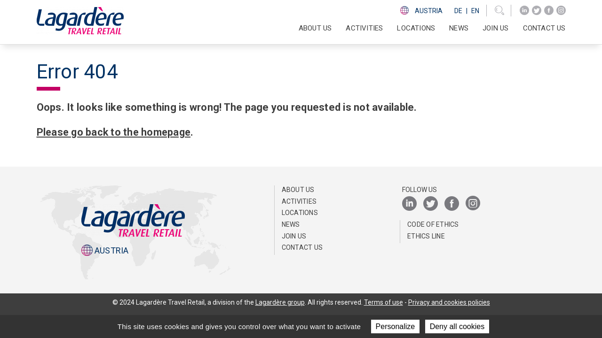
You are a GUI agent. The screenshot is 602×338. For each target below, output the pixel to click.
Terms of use (383, 302)
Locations (416, 28)
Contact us (544, 28)
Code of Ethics (433, 224)
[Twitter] (536, 10)
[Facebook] (549, 10)
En (475, 11)
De (458, 11)
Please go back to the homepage (116, 132)
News (458, 28)
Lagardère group (279, 302)
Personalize (395, 326)
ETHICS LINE (426, 236)
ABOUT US (298, 189)
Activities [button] (364, 28)
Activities (299, 201)
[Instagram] (561, 10)
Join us (495, 28)
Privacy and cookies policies (449, 302)
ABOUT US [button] (315, 28)
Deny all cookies (457, 326)
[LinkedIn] (524, 10)
